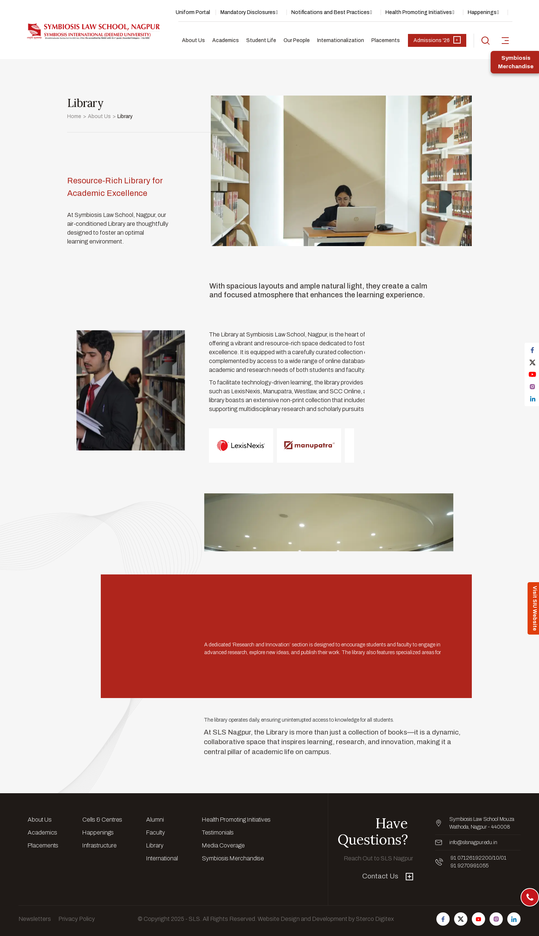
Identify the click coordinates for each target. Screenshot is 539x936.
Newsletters (34, 919)
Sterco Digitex (375, 919)
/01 (503, 858)
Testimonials (218, 832)
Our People (297, 40)
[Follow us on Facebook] (443, 919)
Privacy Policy (76, 919)
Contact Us (387, 876)
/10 (495, 858)
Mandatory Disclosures (247, 12)
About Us (193, 40)
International (162, 858)
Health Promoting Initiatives (418, 12)
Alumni (155, 819)
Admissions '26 (437, 40)
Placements (385, 40)
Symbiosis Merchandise (233, 858)
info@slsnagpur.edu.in (473, 842)
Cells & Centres (102, 819)
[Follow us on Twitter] (460, 919)
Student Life (261, 40)
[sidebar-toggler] (505, 40)
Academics (225, 40)
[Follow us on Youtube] (478, 919)
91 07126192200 (471, 858)
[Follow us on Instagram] (496, 919)
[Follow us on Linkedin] (514, 919)
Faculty (155, 832)
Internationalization (340, 40)
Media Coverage (223, 845)
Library (155, 845)
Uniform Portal (193, 12)
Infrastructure (99, 845)
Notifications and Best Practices (330, 12)
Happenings (482, 12)
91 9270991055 (469, 865)
